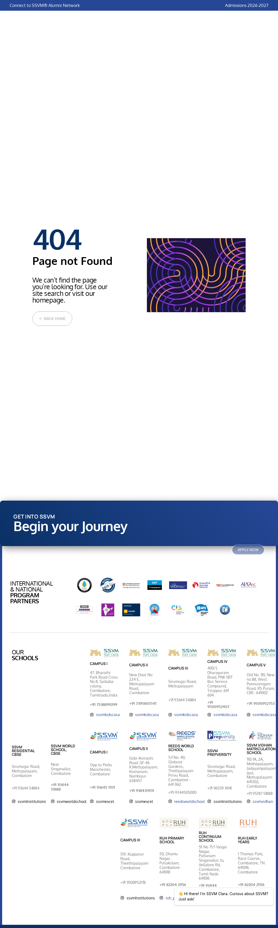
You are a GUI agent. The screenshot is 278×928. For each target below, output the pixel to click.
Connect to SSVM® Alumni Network (45, 5)
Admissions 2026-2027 (246, 5)
